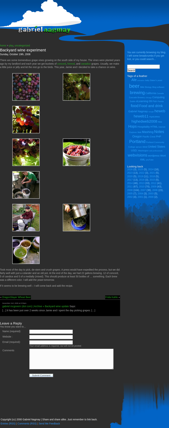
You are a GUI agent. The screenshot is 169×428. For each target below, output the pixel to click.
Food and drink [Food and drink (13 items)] (151, 106)
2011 (130, 186)
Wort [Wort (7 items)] (163, 155)
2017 (130, 179)
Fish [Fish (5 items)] (155, 101)
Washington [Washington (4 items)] (143, 151)
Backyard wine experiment (23, 50)
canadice (86, 63)
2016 (142, 179)
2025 (140, 169)
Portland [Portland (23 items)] (137, 141)
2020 (130, 176)
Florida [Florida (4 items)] (161, 101)
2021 (152, 173)
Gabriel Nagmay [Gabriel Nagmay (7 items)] (138, 111)
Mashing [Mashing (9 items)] (147, 132)
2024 (151, 169)
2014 (130, 183)
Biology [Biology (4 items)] (148, 87)
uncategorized (22, 45)
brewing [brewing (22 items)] (137, 92)
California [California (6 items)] (150, 93)
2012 (153, 183)
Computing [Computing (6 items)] (158, 97)
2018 (152, 176)
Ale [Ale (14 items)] (134, 80)
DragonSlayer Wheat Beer (16, 297)
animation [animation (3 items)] (140, 80)
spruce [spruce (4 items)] (139, 147)
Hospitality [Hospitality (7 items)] (144, 126)
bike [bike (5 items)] (142, 87)
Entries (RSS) (8, 423)
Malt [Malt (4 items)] (139, 132)
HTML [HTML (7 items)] (154, 126)
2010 (142, 186)
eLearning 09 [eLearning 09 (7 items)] (144, 101)
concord (61, 63)
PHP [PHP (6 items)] (158, 136)
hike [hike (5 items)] (160, 121)
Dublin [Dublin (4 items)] (133, 101)
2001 (140, 197)
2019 (140, 176)
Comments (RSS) (27, 423)
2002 (130, 197)
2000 (151, 197)
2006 (155, 190)
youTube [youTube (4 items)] (150, 160)
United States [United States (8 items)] (156, 146)
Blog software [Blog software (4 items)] (158, 87)
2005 (130, 193)
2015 (152, 179)
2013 (142, 183)
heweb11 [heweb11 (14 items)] (141, 116)
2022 (142, 173)
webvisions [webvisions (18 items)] (137, 155)
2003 (151, 193)
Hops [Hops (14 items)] (132, 126)
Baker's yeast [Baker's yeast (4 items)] (156, 80)
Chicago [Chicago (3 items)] (149, 98)
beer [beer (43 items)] (134, 86)
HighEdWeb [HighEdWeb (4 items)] (154, 117)
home (3, 45)
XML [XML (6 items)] (142, 159)
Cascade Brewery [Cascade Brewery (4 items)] (137, 97)
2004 (140, 193)
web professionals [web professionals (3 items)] (156, 151)
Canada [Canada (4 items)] (160, 93)
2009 (153, 186)
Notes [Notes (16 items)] (159, 132)
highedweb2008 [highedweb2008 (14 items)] (144, 121)
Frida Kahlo (111, 297)
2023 (130, 173)
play (11, 45)
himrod (71, 63)
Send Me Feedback (49, 423)
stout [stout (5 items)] (144, 146)
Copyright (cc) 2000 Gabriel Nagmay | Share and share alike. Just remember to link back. (49, 419)
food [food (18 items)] (135, 106)
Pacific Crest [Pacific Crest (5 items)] (148, 136)
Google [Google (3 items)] (151, 112)
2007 (143, 190)
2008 (130, 190)
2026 (130, 169)
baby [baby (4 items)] (147, 80)
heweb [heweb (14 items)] (159, 111)
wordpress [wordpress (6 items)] (153, 155)
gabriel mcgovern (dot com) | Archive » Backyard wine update (35, 306)
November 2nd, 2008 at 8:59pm (14, 303)
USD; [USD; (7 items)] (134, 150)
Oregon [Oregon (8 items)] (137, 136)
